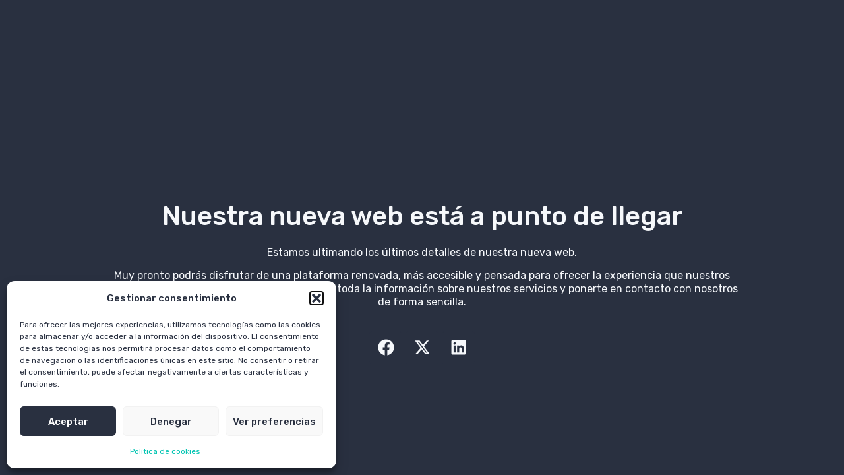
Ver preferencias (274, 422)
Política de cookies (165, 451)
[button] (316, 298)
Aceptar (68, 422)
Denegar (171, 422)
